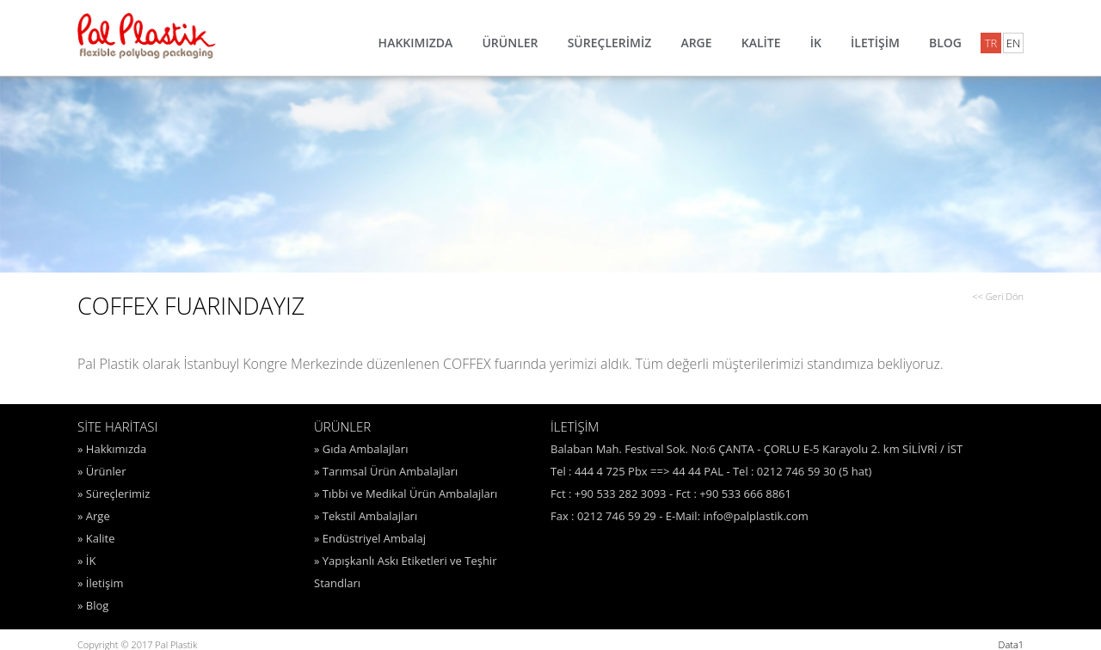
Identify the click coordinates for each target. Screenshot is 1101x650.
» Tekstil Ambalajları (365, 516)
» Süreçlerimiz (113, 493)
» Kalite (96, 538)
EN (1013, 43)
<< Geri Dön (998, 296)
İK (815, 42)
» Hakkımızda (111, 449)
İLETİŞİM (875, 42)
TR (991, 43)
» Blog (92, 605)
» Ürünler (101, 471)
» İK (86, 560)
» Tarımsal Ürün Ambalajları (386, 471)
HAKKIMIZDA (415, 42)
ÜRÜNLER (510, 42)
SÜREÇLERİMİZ (610, 42)
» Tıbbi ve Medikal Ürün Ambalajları (405, 493)
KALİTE (761, 42)
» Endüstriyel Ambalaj (370, 538)
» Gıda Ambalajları (361, 449)
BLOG (945, 42)
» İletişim (100, 583)
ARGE (695, 42)
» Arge (93, 516)
